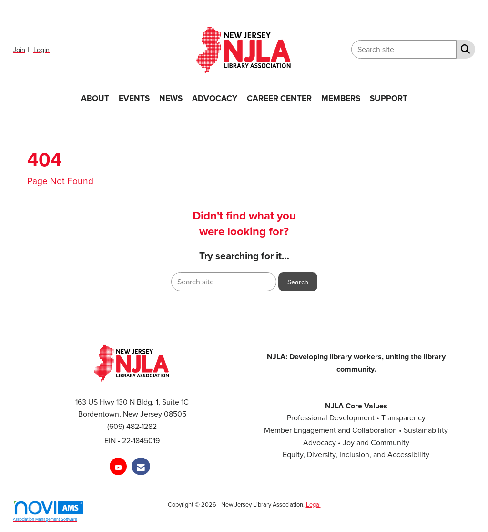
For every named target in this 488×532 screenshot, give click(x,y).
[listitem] (22, 49)
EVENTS (134, 98)
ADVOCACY (214, 98)
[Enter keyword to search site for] (404, 49)
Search (297, 282)
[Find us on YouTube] (118, 466)
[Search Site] (463, 48)
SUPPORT (388, 98)
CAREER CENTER (279, 98)
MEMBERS (340, 98)
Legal (313, 504)
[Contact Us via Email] (141, 466)
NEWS (171, 98)
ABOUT (95, 98)
